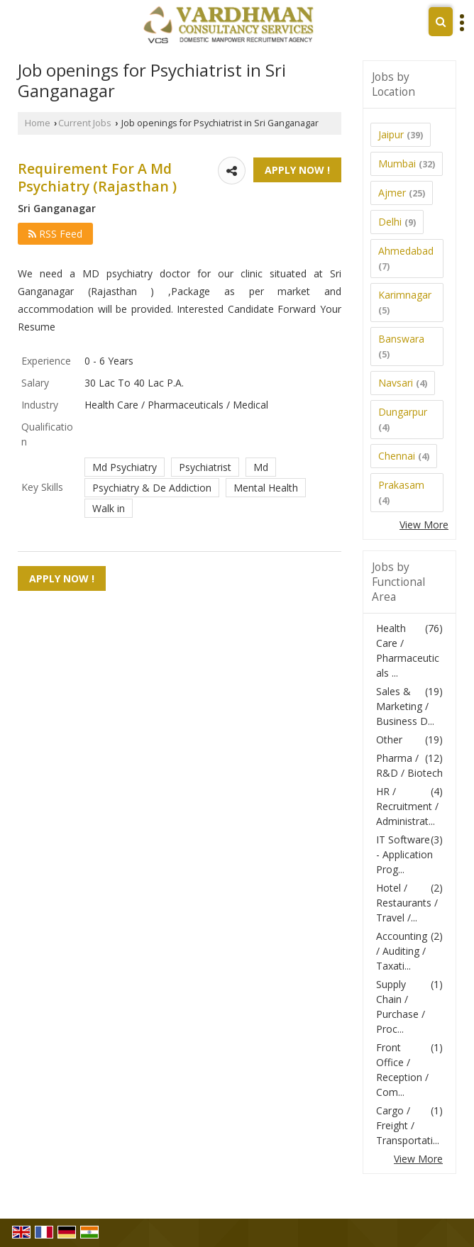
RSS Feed (55, 233)
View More (423, 524)
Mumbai (397, 163)
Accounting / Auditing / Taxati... (401, 950)
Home (37, 123)
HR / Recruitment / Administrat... (407, 806)
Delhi (390, 221)
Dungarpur (402, 412)
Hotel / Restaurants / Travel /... (407, 902)
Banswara (401, 338)
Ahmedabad (406, 250)
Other (389, 739)
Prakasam (401, 485)
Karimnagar (404, 294)
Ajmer (392, 192)
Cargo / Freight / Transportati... (407, 1125)
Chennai (396, 455)
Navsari (395, 382)
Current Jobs (84, 123)
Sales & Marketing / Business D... (405, 706)
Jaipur (391, 134)
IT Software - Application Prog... (404, 854)
